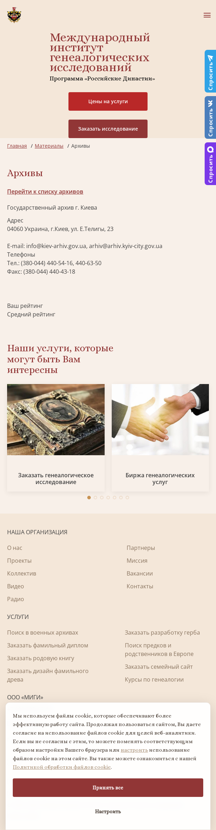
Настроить (108, 811)
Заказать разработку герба (162, 632)
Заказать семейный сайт (159, 667)
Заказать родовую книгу (40, 658)
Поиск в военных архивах (42, 632)
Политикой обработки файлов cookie (62, 767)
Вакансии (140, 573)
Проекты (19, 560)
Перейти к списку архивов (45, 191)
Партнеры (141, 548)
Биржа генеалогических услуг (160, 478)
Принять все (108, 787)
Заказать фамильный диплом (47, 645)
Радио (15, 599)
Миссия (137, 560)
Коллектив (21, 573)
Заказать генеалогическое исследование (56, 478)
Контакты (140, 586)
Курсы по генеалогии (154, 679)
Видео (15, 586)
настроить (134, 750)
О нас (14, 548)
